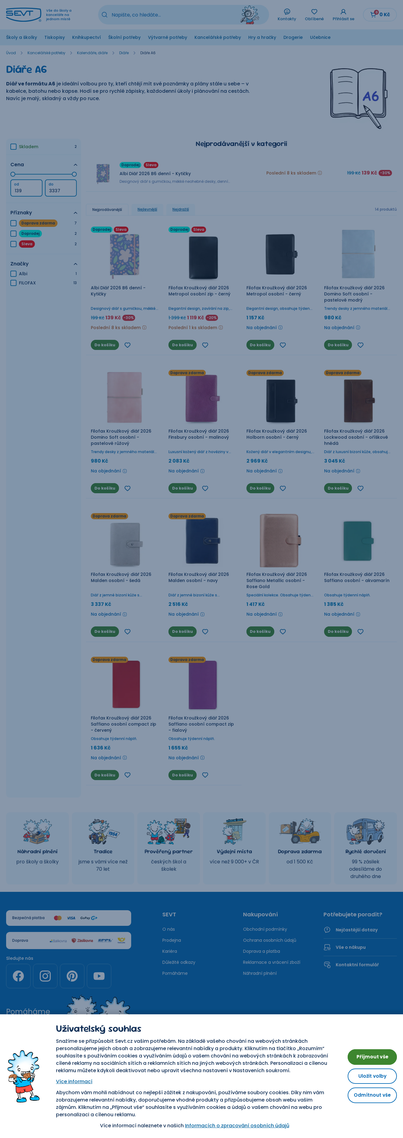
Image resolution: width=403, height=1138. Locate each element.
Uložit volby (369, 1072)
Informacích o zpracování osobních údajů (234, 1125)
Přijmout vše (369, 1051)
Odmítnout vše (369, 1093)
